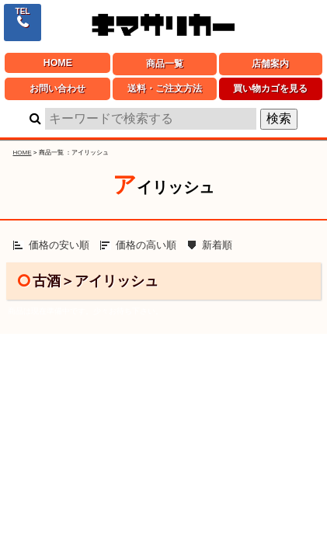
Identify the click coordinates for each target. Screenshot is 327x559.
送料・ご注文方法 (164, 88)
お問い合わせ (57, 88)
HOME (57, 62)
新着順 (217, 245)
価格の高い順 (146, 245)
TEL (23, 11)
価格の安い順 (59, 245)
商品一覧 (164, 63)
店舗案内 (270, 63)
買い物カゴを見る (270, 88)
